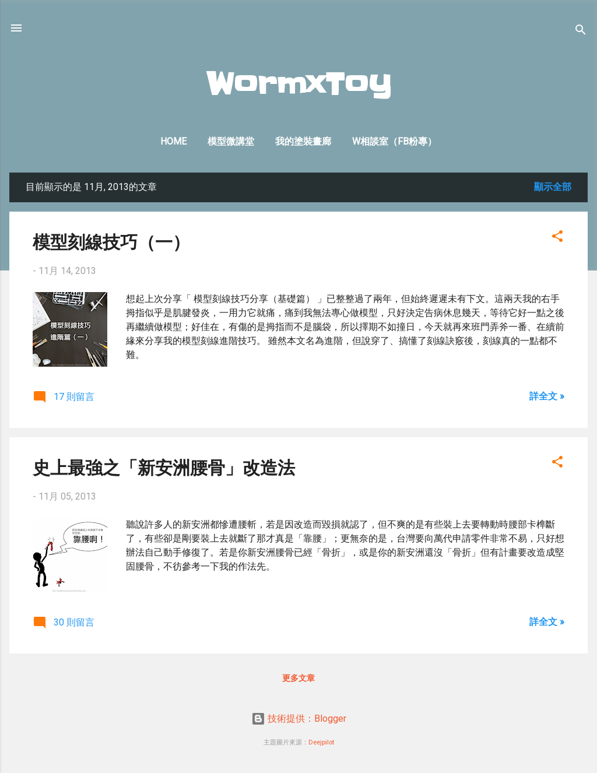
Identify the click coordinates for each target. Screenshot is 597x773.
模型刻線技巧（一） (111, 241)
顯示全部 (552, 186)
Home (173, 141)
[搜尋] (581, 32)
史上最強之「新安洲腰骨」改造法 (164, 467)
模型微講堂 (231, 141)
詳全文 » (546, 396)
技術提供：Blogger (298, 718)
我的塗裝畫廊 (303, 141)
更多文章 (298, 678)
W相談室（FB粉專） (394, 141)
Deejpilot (321, 742)
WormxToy (298, 84)
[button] (557, 238)
